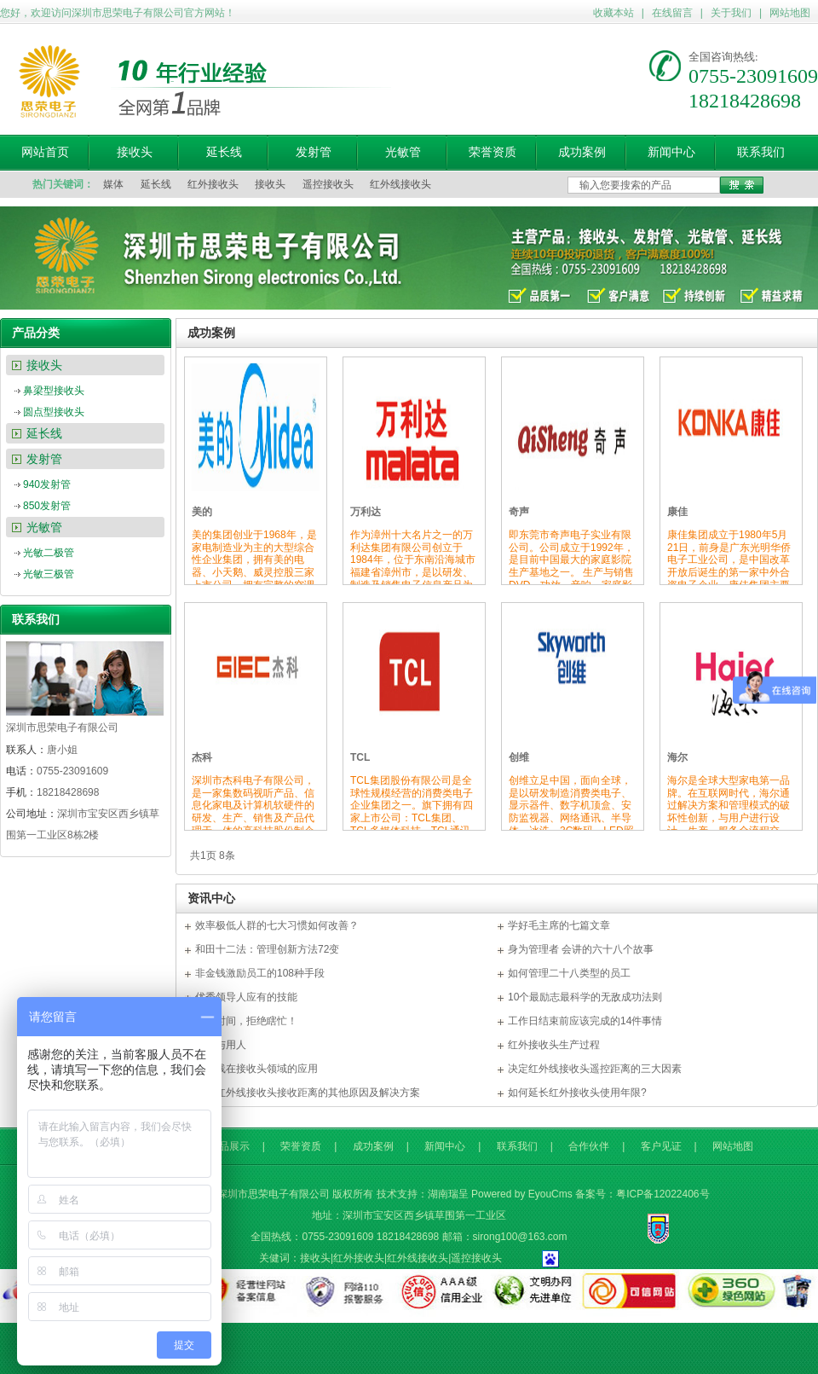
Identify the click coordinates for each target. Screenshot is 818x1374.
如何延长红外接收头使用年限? (577, 1093)
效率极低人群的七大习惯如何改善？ (277, 925)
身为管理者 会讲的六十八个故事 (581, 949)
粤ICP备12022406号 (662, 1194)
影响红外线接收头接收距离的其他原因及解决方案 (307, 1093)
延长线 (224, 152)
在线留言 (672, 13)
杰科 (202, 757)
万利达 (365, 512)
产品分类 (36, 332)
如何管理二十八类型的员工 (569, 973)
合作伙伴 (588, 1146)
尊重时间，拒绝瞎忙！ (246, 1021)
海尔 (677, 757)
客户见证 (661, 1146)
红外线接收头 (400, 184)
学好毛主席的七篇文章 (559, 925)
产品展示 (229, 1146)
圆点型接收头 (53, 412)
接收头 (135, 152)
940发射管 (47, 484)
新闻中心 (671, 152)
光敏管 (403, 152)
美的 (202, 512)
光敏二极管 (48, 553)
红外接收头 (213, 184)
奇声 (519, 512)
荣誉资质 (492, 152)
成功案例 (582, 152)
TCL (360, 757)
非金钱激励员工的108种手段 (260, 973)
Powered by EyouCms (522, 1194)
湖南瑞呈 (448, 1194)
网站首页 (45, 152)
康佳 (677, 512)
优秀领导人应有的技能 (246, 997)
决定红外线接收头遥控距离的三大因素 (595, 1069)
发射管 (313, 152)
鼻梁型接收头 (53, 391)
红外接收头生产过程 (554, 1045)
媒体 (113, 184)
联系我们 (761, 152)
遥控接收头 (328, 184)
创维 (519, 757)
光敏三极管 (48, 574)
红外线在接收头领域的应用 (256, 1069)
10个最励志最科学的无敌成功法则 (585, 997)
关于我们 (731, 13)
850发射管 (47, 506)
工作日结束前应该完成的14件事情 (585, 1021)
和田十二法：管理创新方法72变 (267, 949)
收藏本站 (613, 13)
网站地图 (789, 13)
